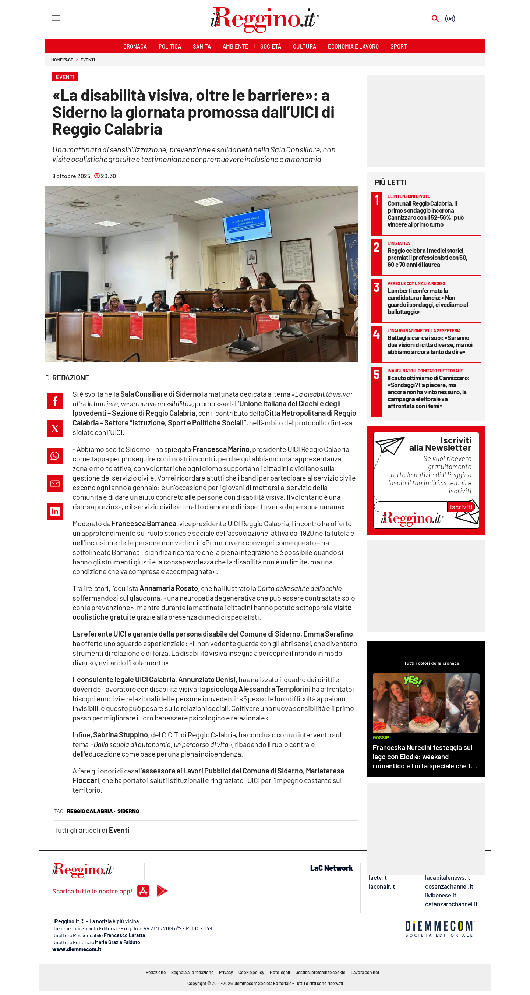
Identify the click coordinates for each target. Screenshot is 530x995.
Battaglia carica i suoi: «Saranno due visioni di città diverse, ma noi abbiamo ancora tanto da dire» (430, 344)
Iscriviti (461, 507)
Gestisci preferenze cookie (320, 972)
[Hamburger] (49, 18)
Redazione (156, 972)
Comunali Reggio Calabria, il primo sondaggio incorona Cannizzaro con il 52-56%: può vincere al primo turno (426, 213)
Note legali (280, 972)
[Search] (435, 19)
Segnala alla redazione (192, 972)
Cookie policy (251, 972)
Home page (62, 59)
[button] (55, 401)
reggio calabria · (91, 811)
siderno (128, 811)
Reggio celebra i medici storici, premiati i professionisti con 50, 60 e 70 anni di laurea (428, 257)
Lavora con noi (365, 972)
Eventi (88, 59)
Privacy (226, 972)
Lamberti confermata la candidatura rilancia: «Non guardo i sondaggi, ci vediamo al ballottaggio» (428, 301)
